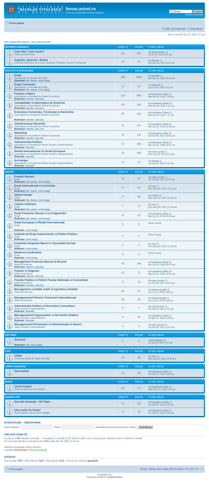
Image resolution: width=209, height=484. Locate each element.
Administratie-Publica (28, 142)
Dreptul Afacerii (24, 176)
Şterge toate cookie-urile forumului (166, 469)
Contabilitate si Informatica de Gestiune (39, 102)
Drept (17, 75)
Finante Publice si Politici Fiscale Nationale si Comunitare (51, 279)
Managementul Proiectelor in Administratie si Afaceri (48, 324)
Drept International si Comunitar (35, 185)
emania (155, 161)
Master (9, 172)
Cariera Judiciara (25, 204)
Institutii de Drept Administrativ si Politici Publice (45, 234)
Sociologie (21, 160)
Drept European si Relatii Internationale (39, 222)
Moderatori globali (38, 450)
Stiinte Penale (23, 194)
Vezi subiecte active (41, 42)
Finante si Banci (24, 93)
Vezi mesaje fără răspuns (16, 42)
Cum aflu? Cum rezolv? (29, 51)
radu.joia (39, 99)
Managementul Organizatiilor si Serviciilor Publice (46, 315)
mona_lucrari (157, 151)
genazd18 (93, 461)
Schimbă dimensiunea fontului (200, 22)
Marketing (20, 132)
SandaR (155, 76)
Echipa (143, 469)
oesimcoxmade (158, 289)
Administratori (21, 450)
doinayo (155, 60)
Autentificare (196, 29)
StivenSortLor (158, 52)
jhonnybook (157, 340)
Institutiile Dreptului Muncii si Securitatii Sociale (45, 243)
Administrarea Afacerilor (30, 123)
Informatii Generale (17, 47)
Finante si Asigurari (26, 270)
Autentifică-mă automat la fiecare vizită (117, 427)
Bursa (8, 382)
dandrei (30, 99)
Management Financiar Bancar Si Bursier (40, 261)
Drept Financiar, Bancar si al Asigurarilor (40, 213)
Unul (153, 186)
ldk (27, 80)
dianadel (30, 147)
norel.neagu (44, 80)
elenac (33, 80)
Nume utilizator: (12, 427)
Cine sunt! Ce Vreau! (27, 410)
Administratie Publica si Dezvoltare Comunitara (44, 305)
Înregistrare (180, 29)
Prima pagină (17, 23)
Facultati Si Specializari (19, 71)
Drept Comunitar (25, 84)
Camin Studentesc (15, 366)
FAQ (168, 29)
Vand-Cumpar (23, 386)
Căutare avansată (194, 14)
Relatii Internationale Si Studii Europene (40, 151)
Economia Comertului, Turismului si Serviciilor (44, 111)
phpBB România (115, 477)
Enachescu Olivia (160, 94)
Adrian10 (155, 85)
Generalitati (21, 371)
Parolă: (57, 427)
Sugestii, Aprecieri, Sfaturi (31, 59)
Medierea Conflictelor (28, 252)
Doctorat (11, 335)
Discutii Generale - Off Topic (32, 401)
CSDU (8, 351)
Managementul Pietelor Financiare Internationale (45, 297)
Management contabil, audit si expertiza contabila (46, 289)
